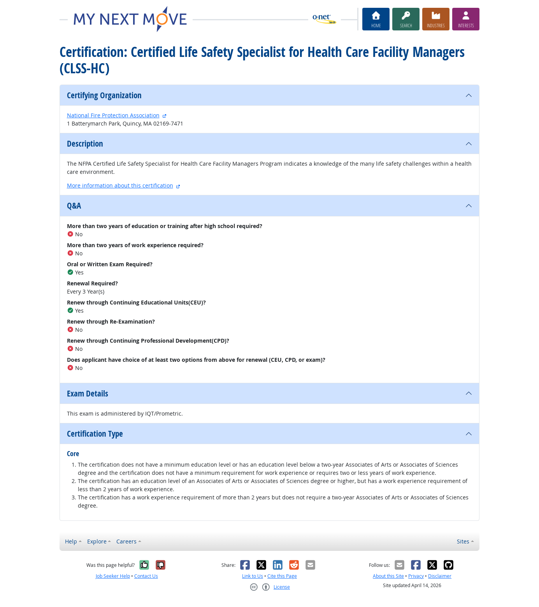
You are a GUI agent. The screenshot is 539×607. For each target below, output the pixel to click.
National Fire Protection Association (113, 115)
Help (71, 541)
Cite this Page (282, 576)
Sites (463, 541)
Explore (97, 541)
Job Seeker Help (113, 576)
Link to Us (252, 576)
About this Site (388, 576)
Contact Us (146, 576)
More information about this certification (120, 185)
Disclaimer (439, 576)
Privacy (416, 576)
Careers (126, 541)
